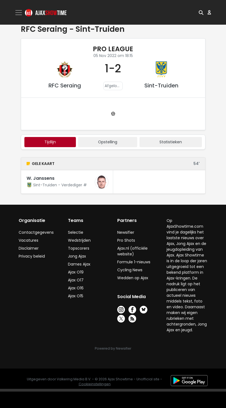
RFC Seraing (64, 85)
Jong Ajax (77, 256)
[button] (201, 12)
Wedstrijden (79, 240)
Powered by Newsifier (113, 348)
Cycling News (129, 270)
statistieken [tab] (170, 142)
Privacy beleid (32, 256)
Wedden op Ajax (132, 278)
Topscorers (78, 248)
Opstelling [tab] (107, 142)
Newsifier (125, 232)
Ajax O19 (76, 272)
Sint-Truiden (161, 85)
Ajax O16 (76, 288)
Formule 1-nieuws (133, 262)
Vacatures (28, 240)
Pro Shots (126, 240)
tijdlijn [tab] (50, 142)
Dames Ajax (79, 264)
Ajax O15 (75, 296)
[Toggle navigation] (19, 12)
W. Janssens (41, 178)
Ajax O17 (76, 280)
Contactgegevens (36, 232)
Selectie (75, 232)
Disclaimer (29, 248)
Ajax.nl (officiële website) (132, 251)
